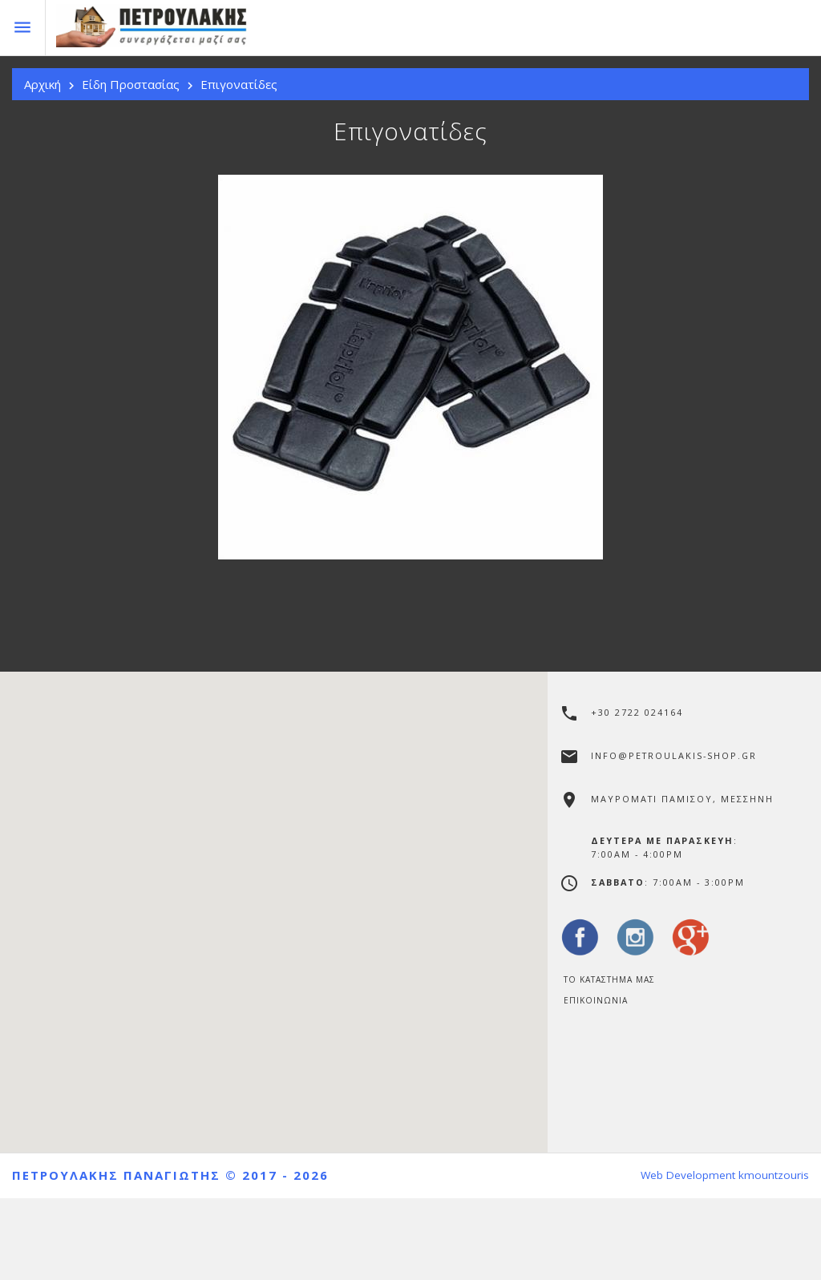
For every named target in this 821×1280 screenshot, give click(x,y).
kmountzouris (773, 1175)
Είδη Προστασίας (131, 84)
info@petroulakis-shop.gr (674, 755)
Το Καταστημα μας (609, 979)
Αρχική (42, 84)
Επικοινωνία (596, 1000)
